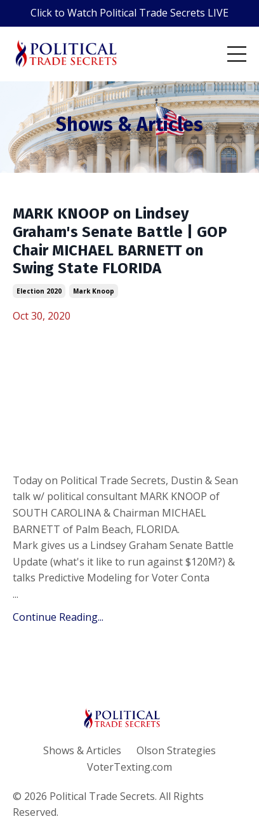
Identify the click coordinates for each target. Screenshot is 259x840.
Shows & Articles (82, 750)
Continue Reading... (58, 617)
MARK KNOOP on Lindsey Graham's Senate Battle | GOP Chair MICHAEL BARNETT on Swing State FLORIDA (120, 241)
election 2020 (39, 291)
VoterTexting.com (129, 767)
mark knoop (93, 291)
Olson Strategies (176, 750)
